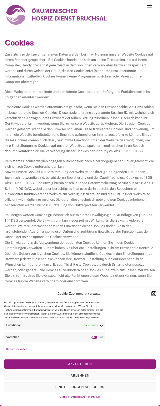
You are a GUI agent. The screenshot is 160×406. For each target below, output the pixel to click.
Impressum (94, 396)
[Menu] (149, 6)
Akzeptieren (80, 364)
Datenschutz (78, 396)
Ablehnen (80, 375)
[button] (154, 294)
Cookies (64, 396)
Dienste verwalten (16, 349)
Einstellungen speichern (80, 387)
